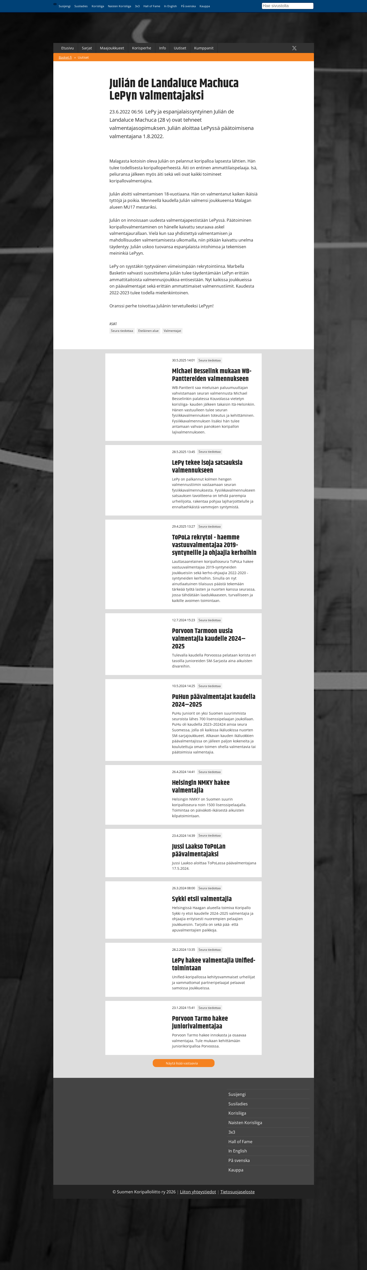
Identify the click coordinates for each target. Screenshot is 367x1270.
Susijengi (65, 6)
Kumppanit (204, 48)
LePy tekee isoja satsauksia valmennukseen (207, 466)
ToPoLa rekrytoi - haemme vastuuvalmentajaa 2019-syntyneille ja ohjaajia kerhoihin (214, 545)
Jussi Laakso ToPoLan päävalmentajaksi (199, 850)
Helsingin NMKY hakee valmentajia (201, 786)
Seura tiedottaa (122, 330)
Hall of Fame (151, 6)
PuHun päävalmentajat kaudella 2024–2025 (213, 700)
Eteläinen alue (148, 330)
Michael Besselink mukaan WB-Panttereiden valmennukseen (211, 375)
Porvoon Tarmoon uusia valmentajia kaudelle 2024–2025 (209, 639)
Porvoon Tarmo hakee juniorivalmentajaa (200, 1022)
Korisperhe (141, 48)
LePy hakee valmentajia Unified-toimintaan (213, 964)
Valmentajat (172, 330)
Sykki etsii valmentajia (202, 899)
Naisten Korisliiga (119, 6)
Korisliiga (98, 6)
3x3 (137, 6)
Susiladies (81, 6)
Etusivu (67, 48)
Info (162, 48)
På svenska (188, 6)
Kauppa (205, 6)
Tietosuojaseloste (237, 1192)
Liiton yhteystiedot (198, 1192)
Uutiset (180, 48)
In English (170, 6)
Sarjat (87, 48)
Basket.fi (65, 57)
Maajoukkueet (112, 48)
